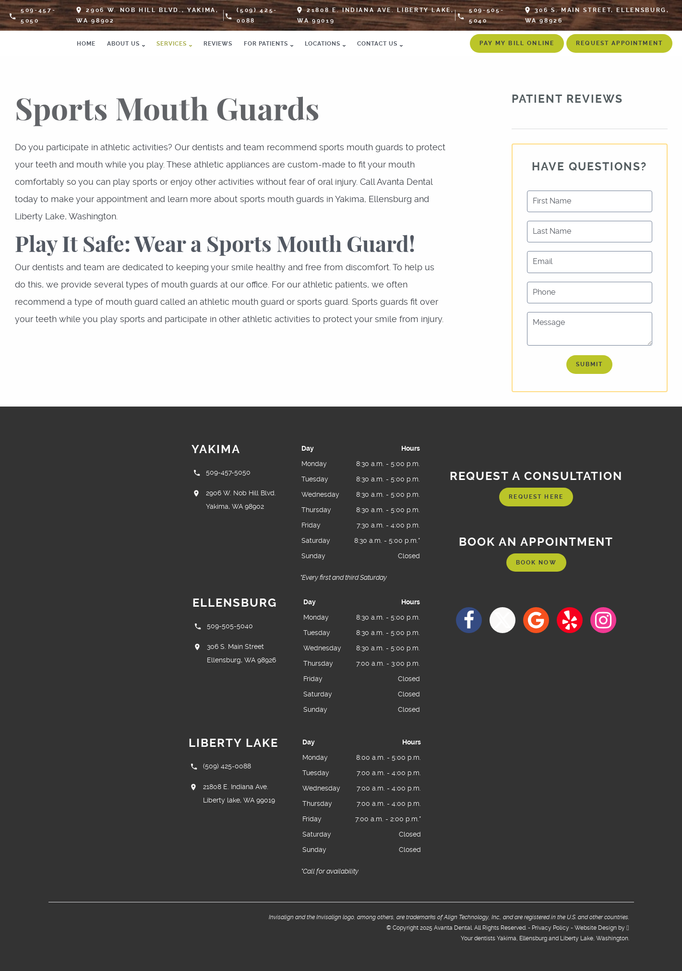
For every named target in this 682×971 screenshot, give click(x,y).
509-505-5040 (481, 15)
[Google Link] (536, 620)
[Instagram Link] (603, 620)
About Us (123, 43)
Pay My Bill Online (516, 43)
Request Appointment (619, 43)
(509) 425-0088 (251, 15)
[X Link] (502, 620)
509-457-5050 (33, 15)
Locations (322, 43)
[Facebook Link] (469, 620)
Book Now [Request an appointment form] (536, 562)
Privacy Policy (550, 927)
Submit (589, 364)
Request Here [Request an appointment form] (536, 496)
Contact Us (377, 43)
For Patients (266, 43)
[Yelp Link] (570, 620)
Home (86, 43)
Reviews (217, 43)
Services (171, 43)
